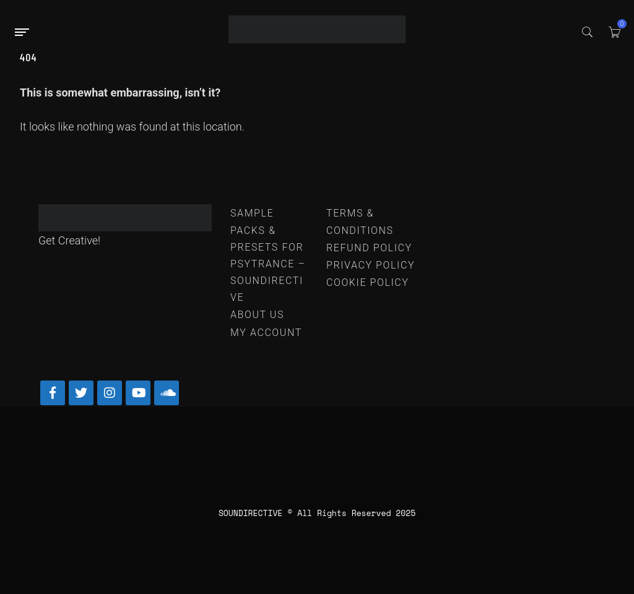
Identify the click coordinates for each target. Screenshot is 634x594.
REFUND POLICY (369, 248)
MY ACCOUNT (266, 332)
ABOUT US (257, 315)
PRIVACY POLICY (370, 265)
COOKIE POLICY (367, 282)
